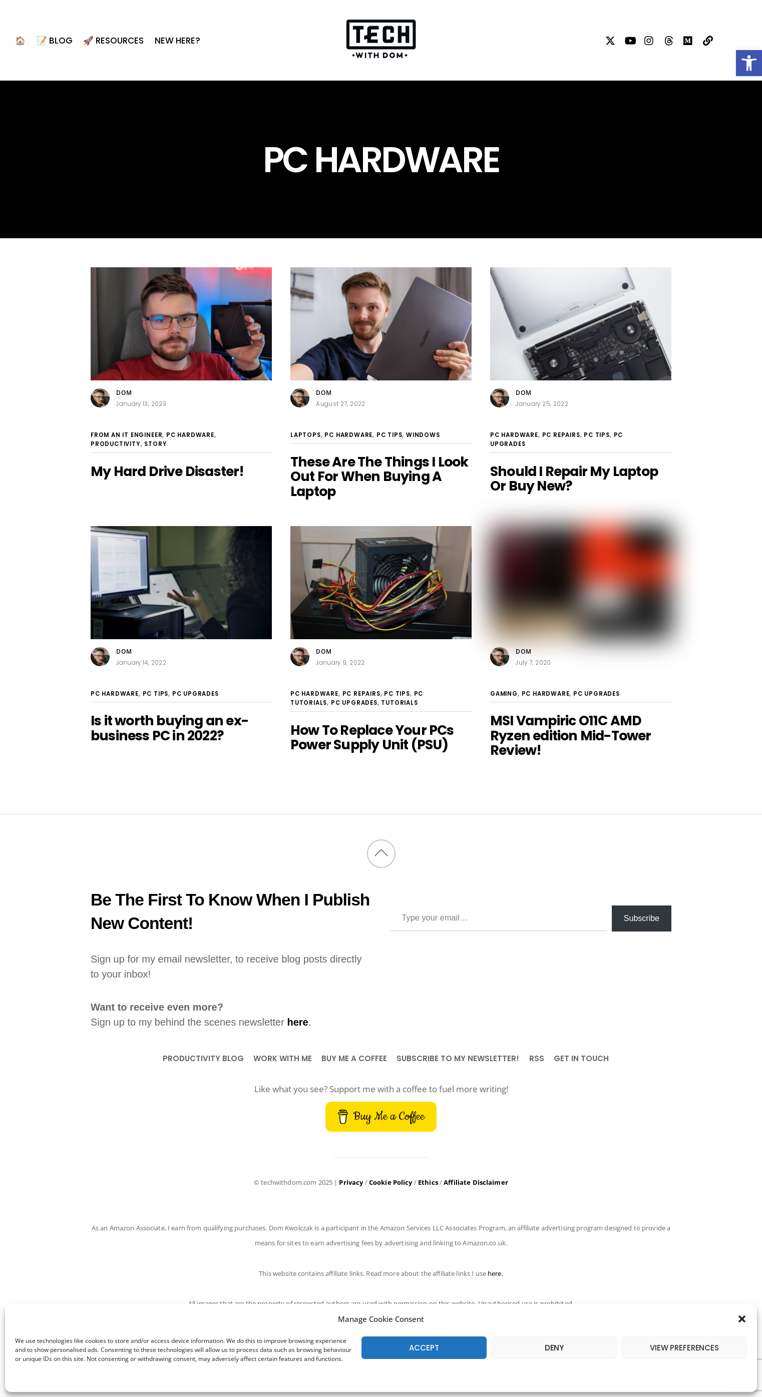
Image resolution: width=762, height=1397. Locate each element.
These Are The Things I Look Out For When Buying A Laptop (379, 476)
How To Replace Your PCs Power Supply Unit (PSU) (372, 737)
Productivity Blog (203, 1058)
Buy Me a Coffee (354, 1058)
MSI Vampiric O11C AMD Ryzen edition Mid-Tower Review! (570, 735)
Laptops (305, 435)
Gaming (504, 694)
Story (155, 444)
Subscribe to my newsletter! (458, 1058)
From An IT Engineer (126, 435)
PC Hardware (190, 435)
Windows (423, 435)
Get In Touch (581, 1058)
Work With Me (282, 1058)
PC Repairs (561, 435)
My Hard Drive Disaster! (167, 471)
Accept (424, 1347)
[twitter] (610, 39)
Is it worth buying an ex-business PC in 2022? (169, 727)
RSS (536, 1058)
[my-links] (708, 39)
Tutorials (399, 703)
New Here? (177, 41)
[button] (749, 63)
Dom (124, 392)
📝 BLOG (55, 41)
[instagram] (649, 39)
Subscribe (641, 918)
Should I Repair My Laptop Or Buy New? (574, 478)
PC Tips (389, 435)
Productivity (116, 444)
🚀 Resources (113, 41)
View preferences (684, 1347)
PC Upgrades (195, 694)
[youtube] (630, 39)
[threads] (669, 39)
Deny (554, 1347)
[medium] (688, 39)
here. (495, 1273)
